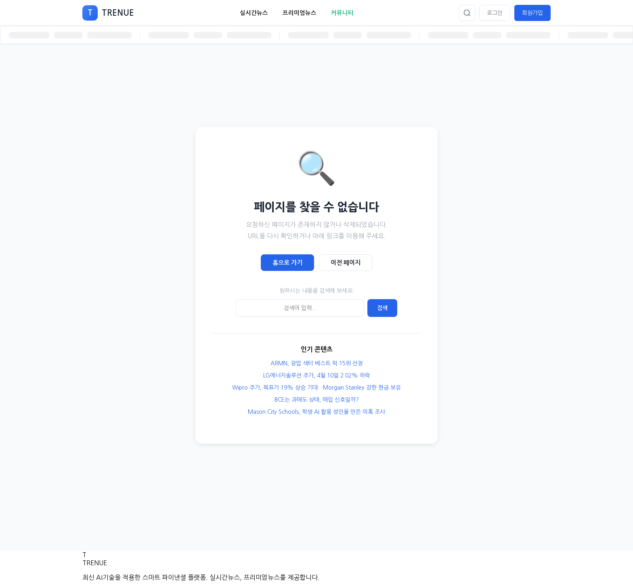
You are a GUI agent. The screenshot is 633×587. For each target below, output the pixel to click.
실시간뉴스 (254, 13)
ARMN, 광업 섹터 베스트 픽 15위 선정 (316, 363)
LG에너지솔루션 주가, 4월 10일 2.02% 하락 (316, 375)
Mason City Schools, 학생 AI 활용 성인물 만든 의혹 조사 (316, 412)
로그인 (495, 13)
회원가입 (532, 13)
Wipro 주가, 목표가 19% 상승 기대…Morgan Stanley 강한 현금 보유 (316, 387)
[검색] (467, 13)
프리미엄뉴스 (299, 13)
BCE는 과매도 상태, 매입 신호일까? (317, 400)
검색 (382, 308)
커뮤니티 (342, 13)
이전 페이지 (346, 263)
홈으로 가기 (287, 263)
